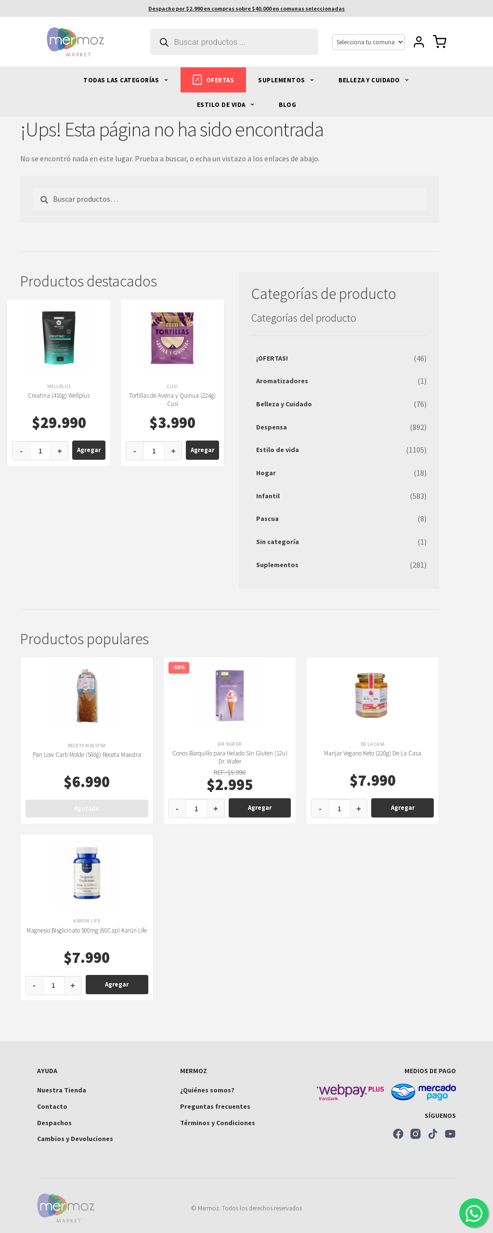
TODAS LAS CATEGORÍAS (126, 80)
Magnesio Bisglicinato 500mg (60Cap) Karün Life (86, 930)
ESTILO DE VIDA (226, 105)
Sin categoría (277, 541)
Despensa (271, 427)
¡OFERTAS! (272, 358)
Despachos (54, 1122)
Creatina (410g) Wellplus (59, 395)
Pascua (267, 518)
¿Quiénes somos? (207, 1090)
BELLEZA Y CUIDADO (373, 80)
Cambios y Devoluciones (75, 1138)
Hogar (266, 472)
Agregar (89, 450)
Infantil (268, 496)
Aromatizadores (282, 380)
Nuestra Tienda (61, 1090)
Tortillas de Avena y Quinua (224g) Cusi (172, 399)
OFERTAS (213, 80)
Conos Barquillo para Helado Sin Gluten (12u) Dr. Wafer (229, 757)
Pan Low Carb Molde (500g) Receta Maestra (87, 755)
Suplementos (277, 564)
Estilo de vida (277, 449)
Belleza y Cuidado (284, 404)
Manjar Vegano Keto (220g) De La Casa (372, 753)
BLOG (287, 105)
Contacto (52, 1106)
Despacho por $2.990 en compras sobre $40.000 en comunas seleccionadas (246, 8)
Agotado (86, 809)
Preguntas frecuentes (215, 1106)
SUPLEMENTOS (286, 80)
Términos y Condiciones (217, 1122)
